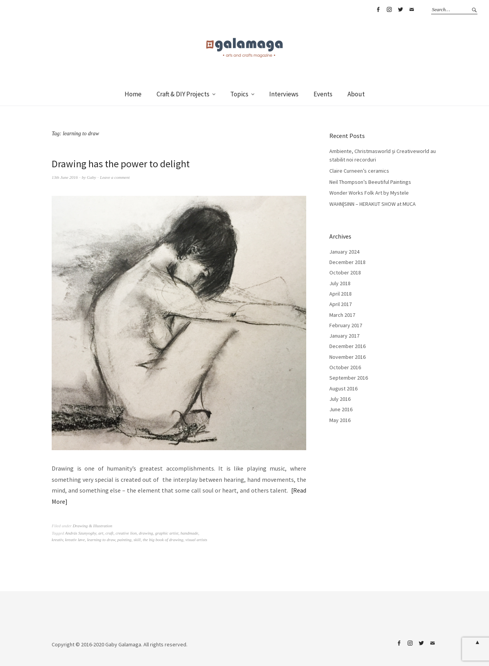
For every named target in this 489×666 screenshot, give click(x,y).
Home (133, 94)
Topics (239, 94)
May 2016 (340, 420)
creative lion (126, 533)
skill (136, 539)
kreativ (57, 539)
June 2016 (340, 409)
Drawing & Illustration (92, 525)
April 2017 (340, 304)
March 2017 (342, 314)
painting (124, 539)
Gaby (91, 177)
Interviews (283, 94)
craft (109, 533)
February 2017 (345, 325)
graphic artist (166, 533)
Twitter (400, 9)
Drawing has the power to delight (121, 163)
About (356, 94)
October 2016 (345, 367)
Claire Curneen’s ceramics (359, 170)
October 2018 (345, 272)
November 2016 (347, 356)
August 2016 (343, 388)
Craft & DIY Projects (183, 94)
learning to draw (101, 539)
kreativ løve (75, 539)
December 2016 (347, 346)
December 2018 (347, 262)
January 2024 (344, 251)
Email (411, 9)
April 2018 (340, 293)
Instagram (389, 9)
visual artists (196, 539)
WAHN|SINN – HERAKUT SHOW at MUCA (372, 203)
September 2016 (348, 377)
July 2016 (340, 398)
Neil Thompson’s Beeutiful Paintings (370, 181)
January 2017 (344, 335)
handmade (189, 533)
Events (323, 94)
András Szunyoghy (80, 533)
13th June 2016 (65, 177)
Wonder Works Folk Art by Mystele (369, 192)
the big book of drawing (163, 539)
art (100, 533)
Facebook (378, 9)
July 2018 (340, 283)
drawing (146, 533)
